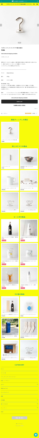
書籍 (2, 396)
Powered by (19, 425)
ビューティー (4, 407)
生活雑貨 (3, 400)
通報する (36, 108)
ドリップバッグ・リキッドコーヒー (8, 376)
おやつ (2, 384)
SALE (2, 411)
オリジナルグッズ (5, 392)
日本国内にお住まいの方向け (19, 105)
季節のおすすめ (4, 388)
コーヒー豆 (3, 372)
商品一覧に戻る (19, 418)
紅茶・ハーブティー (5, 380)
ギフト (2, 369)
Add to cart (19, 101)
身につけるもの (4, 404)
